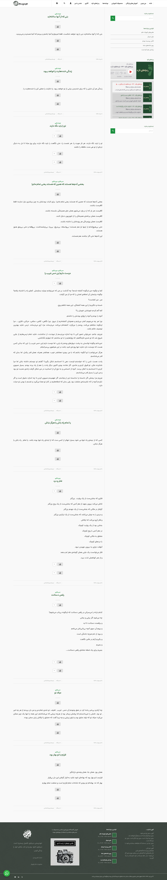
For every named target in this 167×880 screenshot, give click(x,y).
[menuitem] (151, 3)
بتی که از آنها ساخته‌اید (57, 17)
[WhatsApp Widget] (6, 873)
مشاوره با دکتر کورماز (36, 864)
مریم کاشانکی (48, 59)
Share (119, 77)
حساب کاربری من (37, 858)
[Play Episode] (130, 71)
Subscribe (128, 77)
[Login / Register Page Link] (70, 3)
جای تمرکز (151, 37)
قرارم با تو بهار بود (58, 755)
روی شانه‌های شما (148, 45)
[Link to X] (22, 877)
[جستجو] (64, 3)
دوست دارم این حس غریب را (58, 273)
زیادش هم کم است (147, 50)
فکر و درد (57, 481)
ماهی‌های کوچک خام (147, 32)
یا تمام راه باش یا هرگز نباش (58, 423)
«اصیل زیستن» (23, 843)
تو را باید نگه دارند (58, 126)
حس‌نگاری (61, 182)
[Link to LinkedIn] (18, 877)
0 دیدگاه (59, 59)
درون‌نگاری (55, 182)
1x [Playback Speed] (117, 73)
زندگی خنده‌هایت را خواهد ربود (57, 72)
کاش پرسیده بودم (148, 41)
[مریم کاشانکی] (20, 3)
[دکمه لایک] (58, 26)
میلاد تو (57, 693)
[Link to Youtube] (15, 877)
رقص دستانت (57, 595)
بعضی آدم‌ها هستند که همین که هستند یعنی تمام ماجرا (58, 184)
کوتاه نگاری (58, 14)
